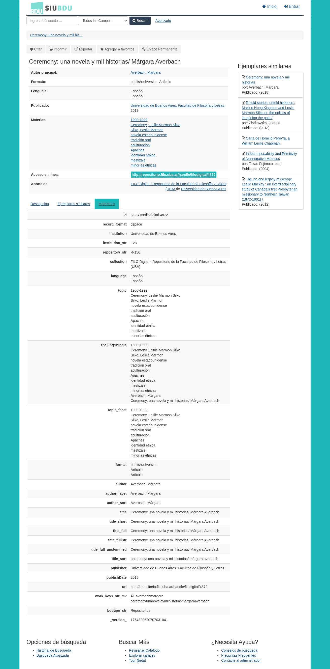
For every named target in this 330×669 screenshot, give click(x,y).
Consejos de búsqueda (239, 650)
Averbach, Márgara (146, 72)
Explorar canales (142, 655)
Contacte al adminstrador (240, 660)
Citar (38, 49)
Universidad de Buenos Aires (203, 189)
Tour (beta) (137, 660)
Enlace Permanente (161, 49)
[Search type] (103, 20)
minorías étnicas (143, 165)
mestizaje (138, 160)
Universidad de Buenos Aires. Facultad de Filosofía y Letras (177, 105)
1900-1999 (139, 120)
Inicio (269, 6)
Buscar (140, 21)
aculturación (140, 145)
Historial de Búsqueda (54, 650)
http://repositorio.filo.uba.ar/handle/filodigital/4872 (174, 175)
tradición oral (141, 140)
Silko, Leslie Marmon (147, 130)
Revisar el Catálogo (144, 650)
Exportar (85, 49)
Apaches (137, 150)
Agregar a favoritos (119, 49)
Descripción (39, 204)
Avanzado (163, 21)
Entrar (292, 6)
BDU (35, 8)
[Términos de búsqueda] (51, 20)
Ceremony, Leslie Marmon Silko (155, 125)
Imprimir (60, 49)
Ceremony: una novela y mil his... (56, 35)
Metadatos (106, 204)
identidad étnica (143, 155)
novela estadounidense (149, 135)
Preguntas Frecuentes (238, 655)
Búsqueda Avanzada (53, 655)
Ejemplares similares (73, 204)
